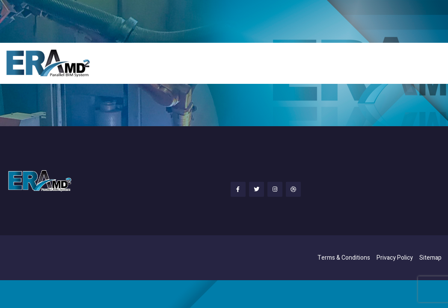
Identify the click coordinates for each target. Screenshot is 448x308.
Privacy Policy (395, 257)
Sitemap (430, 257)
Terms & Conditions (343, 257)
